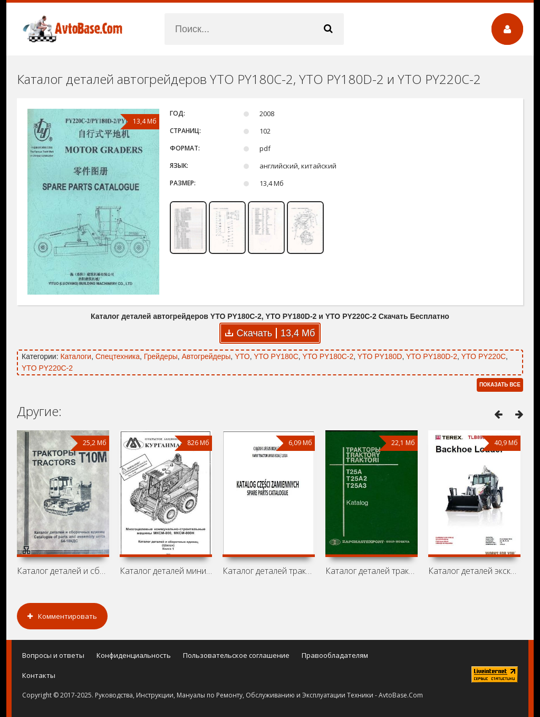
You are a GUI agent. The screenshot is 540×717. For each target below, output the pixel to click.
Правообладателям (335, 655)
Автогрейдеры (206, 356)
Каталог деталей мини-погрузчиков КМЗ (166, 571)
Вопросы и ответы (53, 655)
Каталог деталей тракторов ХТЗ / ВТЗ (371, 571)
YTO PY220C (483, 356)
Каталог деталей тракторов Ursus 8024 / (269, 571)
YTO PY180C (276, 356)
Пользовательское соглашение (236, 655)
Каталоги (75, 356)
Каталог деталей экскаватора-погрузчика (474, 571)
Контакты (38, 675)
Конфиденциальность (134, 655)
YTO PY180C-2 (327, 356)
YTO (242, 356)
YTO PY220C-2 (47, 368)
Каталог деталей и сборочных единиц (63, 571)
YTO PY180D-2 (431, 356)
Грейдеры (161, 356)
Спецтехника (117, 356)
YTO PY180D (380, 356)
